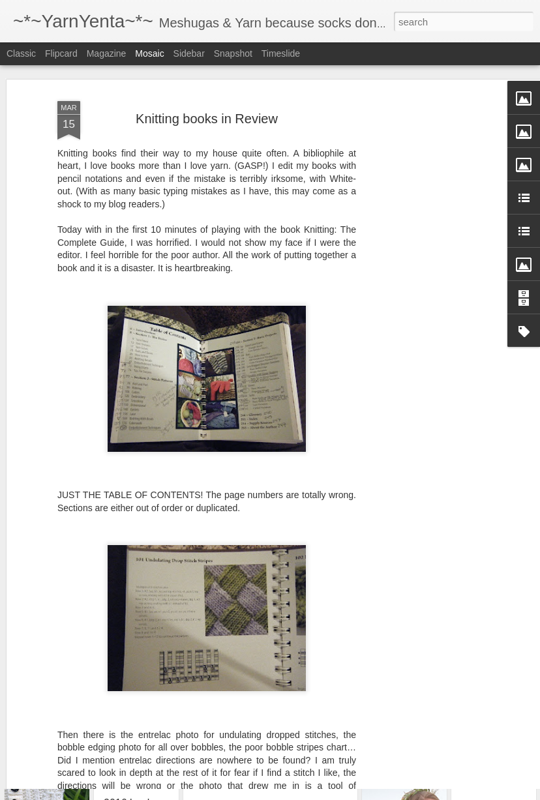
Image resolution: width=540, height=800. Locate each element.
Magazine (107, 53)
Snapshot (233, 53)
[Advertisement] (428, 255)
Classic (21, 53)
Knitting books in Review (207, 74)
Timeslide (281, 53)
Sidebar (189, 53)
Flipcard (61, 53)
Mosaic (149, 53)
